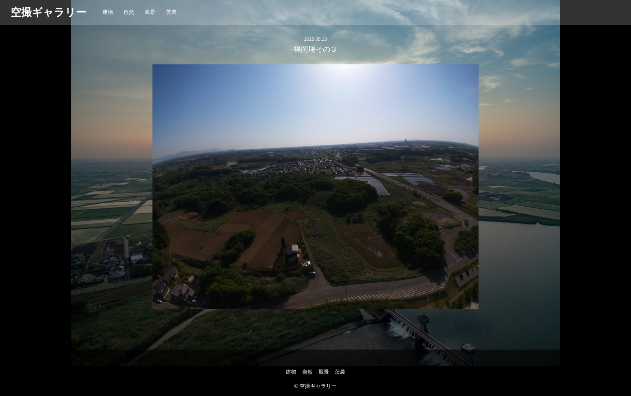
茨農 (171, 12)
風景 (150, 12)
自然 (129, 12)
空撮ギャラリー (48, 12)
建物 (107, 12)
